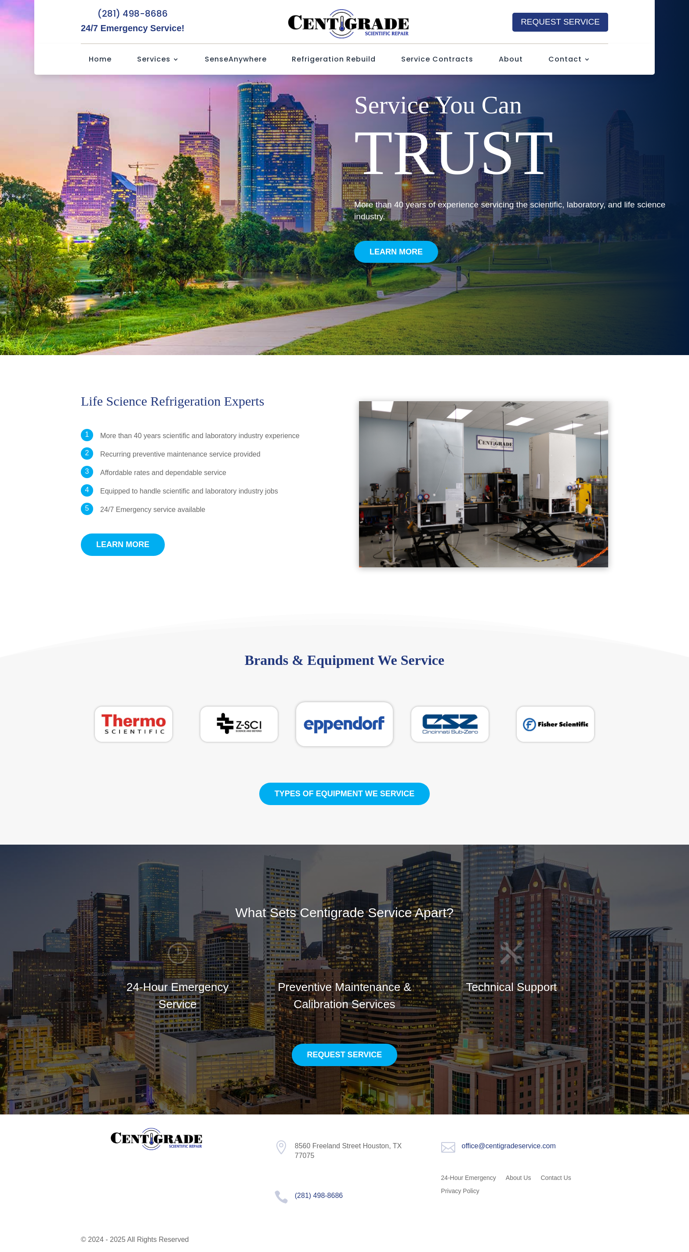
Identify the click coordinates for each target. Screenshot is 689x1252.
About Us (518, 1178)
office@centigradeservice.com (509, 1146)
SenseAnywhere (236, 60)
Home (100, 60)
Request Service (560, 21)
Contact (565, 60)
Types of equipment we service (345, 793)
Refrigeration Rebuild (334, 60)
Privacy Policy (460, 1191)
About (511, 60)
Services (153, 60)
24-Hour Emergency (468, 1178)
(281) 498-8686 (133, 13)
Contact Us (555, 1178)
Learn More (396, 251)
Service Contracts (437, 60)
